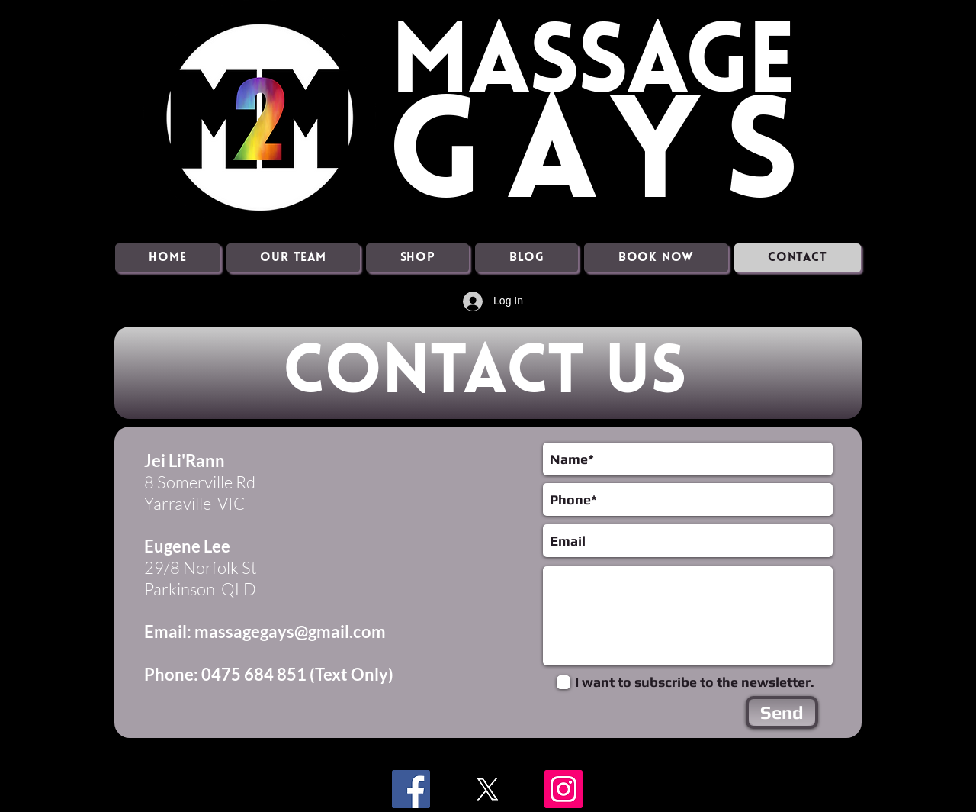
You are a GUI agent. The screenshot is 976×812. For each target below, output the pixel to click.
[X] (487, 789)
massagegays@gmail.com (290, 631)
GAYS (603, 161)
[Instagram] (563, 789)
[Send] (782, 712)
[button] (293, 257)
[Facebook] (411, 789)
